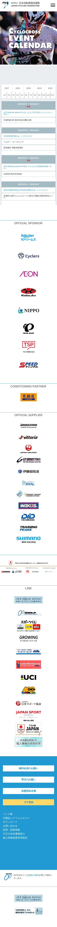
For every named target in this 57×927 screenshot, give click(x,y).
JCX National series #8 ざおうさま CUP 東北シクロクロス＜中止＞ (28, 113)
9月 (39, 95)
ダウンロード (10, 822)
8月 (35, 95)
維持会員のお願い (28, 768)
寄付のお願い (28, 779)
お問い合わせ (10, 826)
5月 (22, 95)
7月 (30, 95)
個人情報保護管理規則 (15, 837)
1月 (4, 95)
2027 (7, 88)
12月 (52, 95)
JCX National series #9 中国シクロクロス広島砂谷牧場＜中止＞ (27, 167)
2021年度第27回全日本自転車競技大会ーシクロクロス (25, 190)
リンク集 (8, 814)
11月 (48, 95)
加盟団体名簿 (28, 791)
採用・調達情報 (11, 830)
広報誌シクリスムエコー (16, 818)
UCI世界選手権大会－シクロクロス (17, 136)
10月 (43, 95)
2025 (28, 88)
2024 (39, 88)
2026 (18, 88)
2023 (50, 88)
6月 (26, 95)
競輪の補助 (34, 875)
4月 (18, 95)
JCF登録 (28, 802)
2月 (9, 95)
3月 (13, 95)
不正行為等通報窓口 (14, 833)
